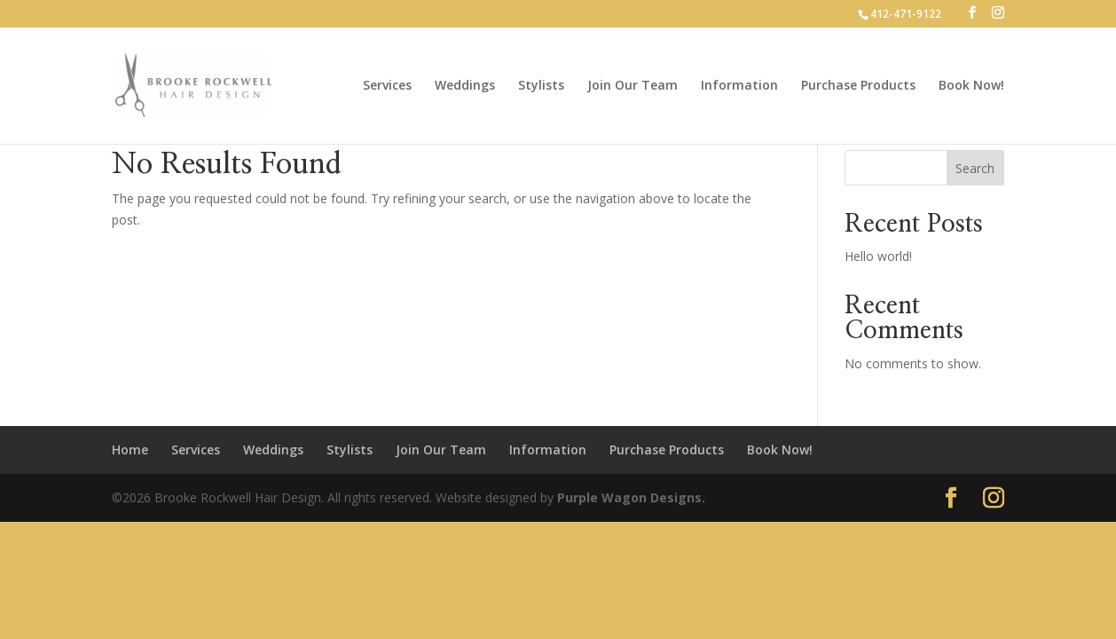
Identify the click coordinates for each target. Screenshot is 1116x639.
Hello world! (878, 256)
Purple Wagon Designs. (631, 497)
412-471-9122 (905, 13)
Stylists (541, 86)
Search (974, 168)
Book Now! (971, 86)
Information (739, 86)
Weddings (465, 86)
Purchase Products (858, 86)
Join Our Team (632, 86)
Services (387, 86)
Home (130, 449)
